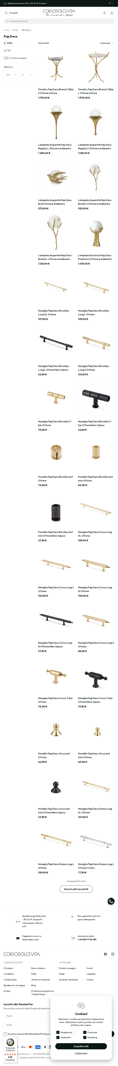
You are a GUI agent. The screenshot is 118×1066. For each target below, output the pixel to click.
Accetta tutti (81, 1046)
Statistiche (66, 1037)
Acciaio (11, 100)
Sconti (90, 968)
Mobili (62, 974)
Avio (10, 124)
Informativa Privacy (37, 1034)
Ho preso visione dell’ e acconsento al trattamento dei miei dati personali (52, 1034)
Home (6, 30)
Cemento (12, 181)
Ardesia (11, 167)
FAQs (33, 974)
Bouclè (11, 171)
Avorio (11, 129)
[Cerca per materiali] (19, 145)
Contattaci (9, 974)
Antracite (12, 110)
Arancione (13, 115)
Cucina (90, 979)
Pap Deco (26, 30)
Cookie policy (10, 979)
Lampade (91, 974)
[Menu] (15, 1038)
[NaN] (11, 74)
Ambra (11, 105)
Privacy (7, 991)
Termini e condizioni (40, 979)
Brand (15, 30)
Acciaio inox (13, 152)
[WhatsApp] (111, 901)
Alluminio (12, 162)
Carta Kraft (13, 176)
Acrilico (11, 157)
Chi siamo (8, 968)
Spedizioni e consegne (14, 985)
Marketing (92, 1037)
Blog (33, 985)
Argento (12, 119)
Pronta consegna (18, 58)
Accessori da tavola (68, 979)
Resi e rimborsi (38, 968)
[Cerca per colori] (19, 93)
